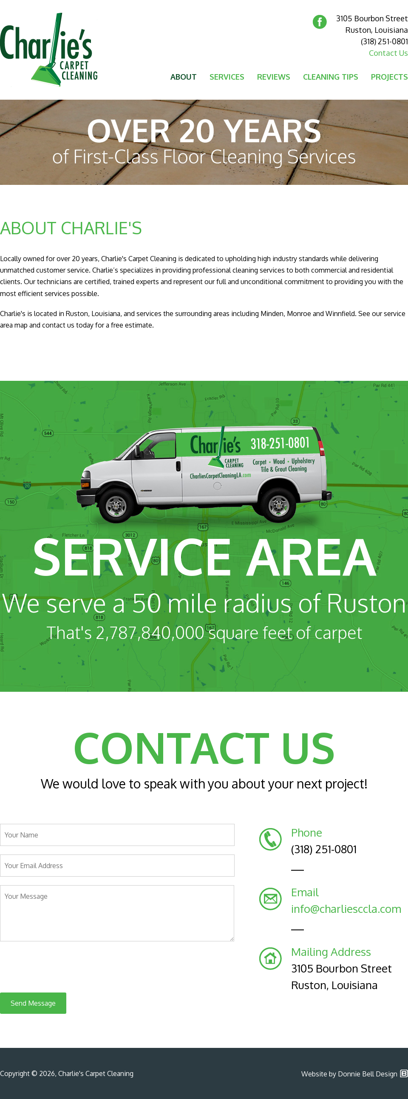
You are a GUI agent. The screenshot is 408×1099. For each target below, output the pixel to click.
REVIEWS (273, 76)
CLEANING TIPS (330, 76)
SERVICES (227, 76)
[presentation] (64, 967)
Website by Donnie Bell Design (349, 1074)
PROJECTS (389, 76)
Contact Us (388, 53)
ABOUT (183, 76)
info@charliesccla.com (346, 908)
